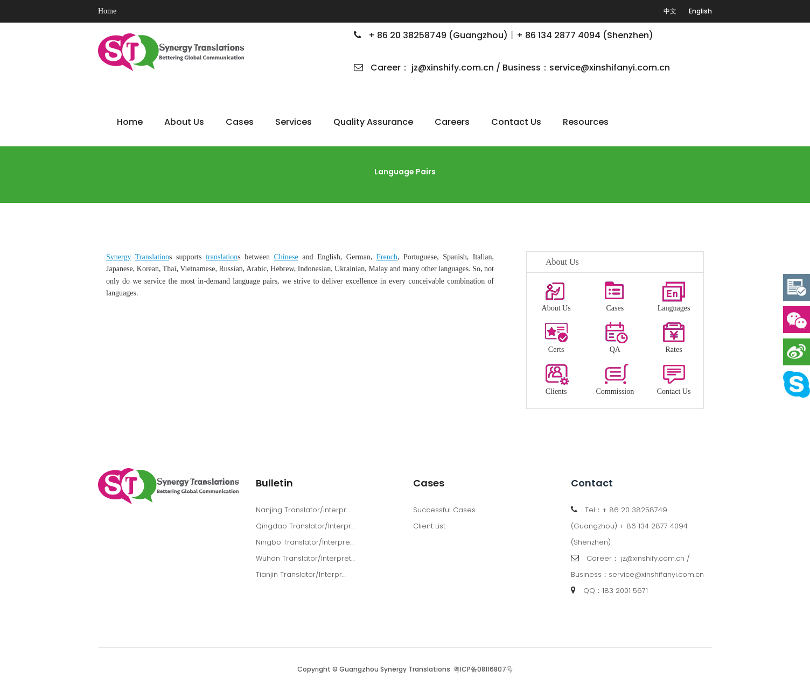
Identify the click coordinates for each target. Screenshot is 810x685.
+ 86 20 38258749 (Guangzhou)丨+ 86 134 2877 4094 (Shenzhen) (503, 35)
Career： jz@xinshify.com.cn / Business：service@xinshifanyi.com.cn (512, 67)
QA (615, 334)
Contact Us (516, 122)
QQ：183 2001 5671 (615, 590)
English (700, 11)
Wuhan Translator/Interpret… (305, 558)
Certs (556, 334)
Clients (556, 376)
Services (293, 122)
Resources (586, 122)
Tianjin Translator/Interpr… (301, 574)
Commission (615, 376)
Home (107, 11)
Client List (429, 526)
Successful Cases (444, 510)
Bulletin (274, 483)
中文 (670, 11)
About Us (184, 122)
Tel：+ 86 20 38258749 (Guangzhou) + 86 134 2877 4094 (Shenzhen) (629, 526)
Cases (240, 122)
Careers (452, 122)
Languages (673, 292)
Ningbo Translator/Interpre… (305, 542)
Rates (673, 334)
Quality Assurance (373, 122)
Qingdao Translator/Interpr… (305, 526)
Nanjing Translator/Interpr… (303, 510)
